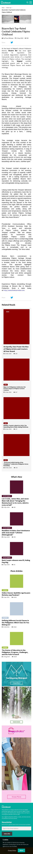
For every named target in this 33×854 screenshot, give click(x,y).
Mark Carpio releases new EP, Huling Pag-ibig (16, 561)
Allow (21, 850)
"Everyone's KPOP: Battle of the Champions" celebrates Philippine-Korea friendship (16, 464)
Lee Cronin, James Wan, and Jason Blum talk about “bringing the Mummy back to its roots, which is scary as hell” (15, 502)
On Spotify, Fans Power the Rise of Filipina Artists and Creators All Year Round (16, 349)
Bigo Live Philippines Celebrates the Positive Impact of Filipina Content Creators (15, 388)
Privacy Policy (12, 850)
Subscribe (7, 834)
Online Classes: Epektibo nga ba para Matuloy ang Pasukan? (16, 594)
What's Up (8, 7)
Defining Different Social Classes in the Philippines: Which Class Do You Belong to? (15, 622)
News (3, 7)
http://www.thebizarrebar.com (14, 290)
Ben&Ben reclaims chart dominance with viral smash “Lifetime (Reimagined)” (16, 532)
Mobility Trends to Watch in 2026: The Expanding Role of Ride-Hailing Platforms (16, 426)
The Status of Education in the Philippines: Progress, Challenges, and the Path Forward (15, 652)
